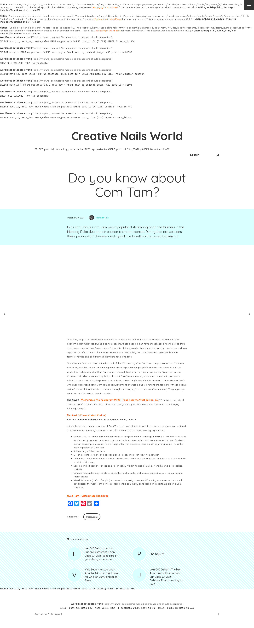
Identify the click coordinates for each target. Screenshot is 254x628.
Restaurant (92, 517)
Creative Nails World (127, 136)
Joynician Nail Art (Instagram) (48, 614)
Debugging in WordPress (105, 7)
